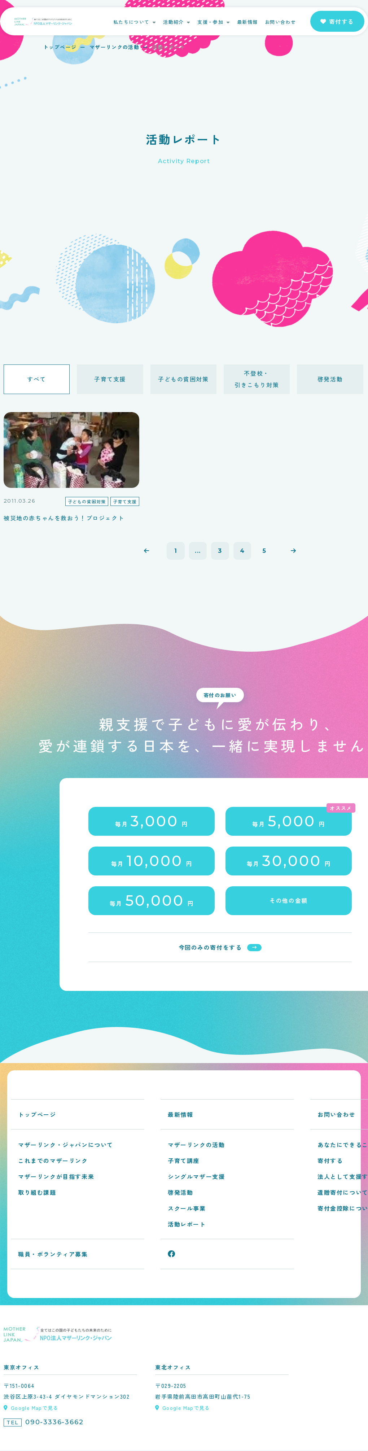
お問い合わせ (280, 22)
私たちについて (131, 22)
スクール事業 (187, 1209)
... (198, 551)
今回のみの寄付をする (210, 948)
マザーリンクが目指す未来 (56, 1177)
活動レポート (187, 1224)
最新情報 (247, 22)
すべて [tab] (36, 379)
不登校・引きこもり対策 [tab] (257, 379)
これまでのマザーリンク (53, 1161)
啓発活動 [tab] (330, 379)
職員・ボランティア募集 (53, 1254)
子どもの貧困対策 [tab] (183, 379)
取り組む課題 (37, 1193)
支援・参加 (210, 22)
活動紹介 (173, 22)
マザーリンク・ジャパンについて (65, 1145)
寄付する (330, 1161)
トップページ (59, 47)
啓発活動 (180, 1193)
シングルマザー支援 (196, 1177)
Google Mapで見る (35, 1408)
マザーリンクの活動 (114, 47)
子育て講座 (184, 1161)
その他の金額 (289, 901)
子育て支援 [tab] (110, 379)
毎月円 (151, 822)
